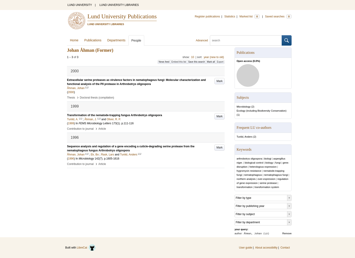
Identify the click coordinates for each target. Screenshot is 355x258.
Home (74, 40)
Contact (285, 247)
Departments (116, 40)
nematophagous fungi (276, 175)
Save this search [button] (196, 62)
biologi (267, 158)
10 (192, 57)
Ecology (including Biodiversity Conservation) (261, 110)
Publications (92, 40)
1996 (71, 158)
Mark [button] (219, 81)
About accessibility (266, 247)
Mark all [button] (211, 62)
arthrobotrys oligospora (249, 158)
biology (269, 162)
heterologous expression (263, 166)
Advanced (202, 40)
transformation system (266, 187)
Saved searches (278, 16)
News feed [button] (164, 62)
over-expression (266, 179)
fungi (278, 162)
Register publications (207, 16)
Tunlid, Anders (244, 136)
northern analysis (246, 179)
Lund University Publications (122, 16)
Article (102, 128)
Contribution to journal (80, 128)
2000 (71, 92)
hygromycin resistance (249, 170)
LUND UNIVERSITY (79, 5)
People (136, 40)
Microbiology (244, 106)
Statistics (229, 16)
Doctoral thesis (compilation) (97, 97)
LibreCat (86, 247)
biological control (254, 162)
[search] (246, 40)
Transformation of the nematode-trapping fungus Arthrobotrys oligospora (114, 115)
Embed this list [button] (178, 62)
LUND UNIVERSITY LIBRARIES (119, 5)
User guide (245, 247)
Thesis (71, 97)
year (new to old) (214, 57)
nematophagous (253, 175)
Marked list (250, 16)
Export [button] (220, 62)
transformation (244, 187)
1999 (71, 123)
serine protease (268, 183)
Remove (287, 233)
